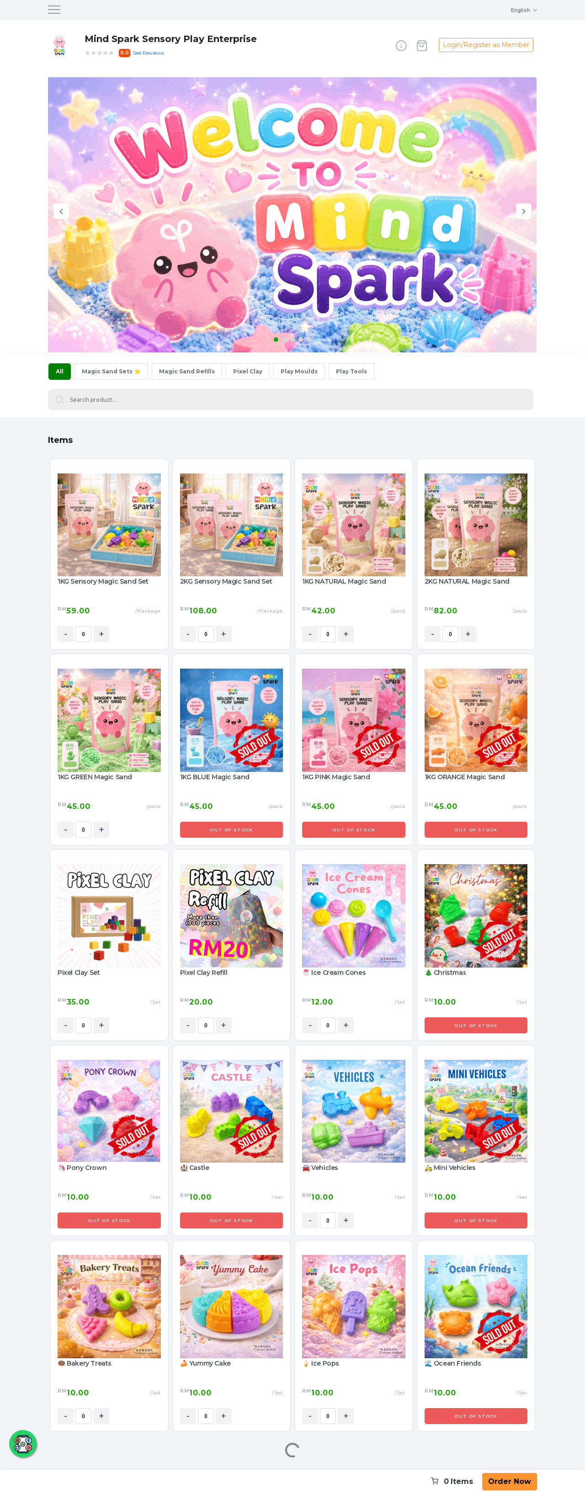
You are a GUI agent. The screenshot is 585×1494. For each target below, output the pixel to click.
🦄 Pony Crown (82, 1168)
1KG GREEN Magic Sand (95, 777)
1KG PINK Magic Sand (336, 777)
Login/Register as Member (486, 45)
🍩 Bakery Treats (85, 1363)
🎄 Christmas (446, 972)
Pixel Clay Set (79, 972)
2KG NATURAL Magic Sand (467, 581)
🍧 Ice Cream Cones (334, 972)
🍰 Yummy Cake (205, 1363)
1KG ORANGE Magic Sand (465, 777)
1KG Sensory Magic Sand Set (103, 581)
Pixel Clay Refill (204, 972)
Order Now (509, 1481)
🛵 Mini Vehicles (450, 1168)
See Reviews (148, 52)
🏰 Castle (194, 1168)
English (520, 10)
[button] (276, 339)
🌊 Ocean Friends (453, 1363)
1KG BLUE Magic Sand (215, 777)
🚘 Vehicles (320, 1168)
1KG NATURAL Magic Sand (344, 581)
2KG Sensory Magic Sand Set (226, 581)
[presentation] (61, 213)
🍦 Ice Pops (320, 1363)
